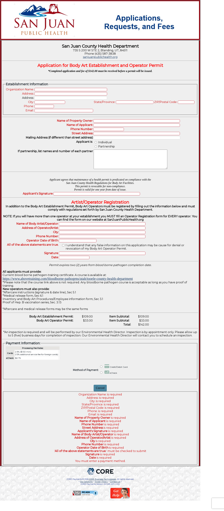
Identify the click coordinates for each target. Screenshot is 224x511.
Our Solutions (86, 485)
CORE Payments (74, 483)
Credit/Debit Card (114, 370)
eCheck (108, 376)
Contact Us (115, 485)
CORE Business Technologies (102, 483)
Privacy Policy (101, 485)
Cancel (100, 391)
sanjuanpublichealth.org (100, 57)
